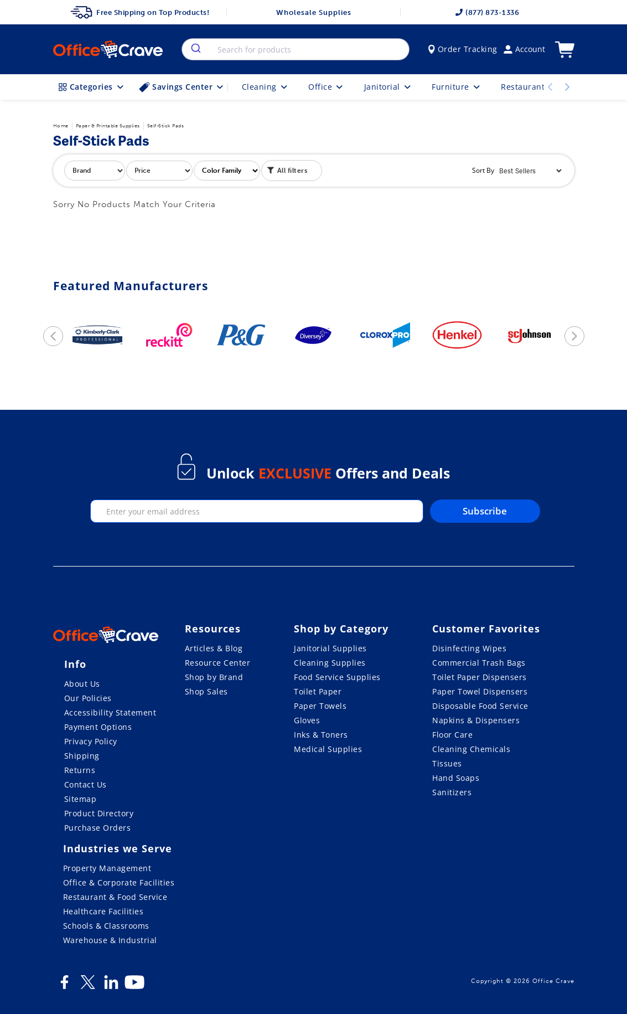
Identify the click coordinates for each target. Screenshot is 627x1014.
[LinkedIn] (111, 986)
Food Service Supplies (337, 677)
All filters (287, 169)
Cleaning (265, 86)
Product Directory (99, 813)
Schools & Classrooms (106, 925)
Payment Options (98, 727)
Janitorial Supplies (330, 648)
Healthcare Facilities (103, 911)
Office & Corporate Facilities (119, 882)
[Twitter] (88, 986)
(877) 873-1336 (487, 12)
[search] (195, 49)
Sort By (483, 170)
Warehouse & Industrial (110, 940)
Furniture (456, 86)
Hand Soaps (455, 778)
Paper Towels (320, 706)
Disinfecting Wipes (469, 648)
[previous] (53, 336)
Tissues (447, 763)
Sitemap (80, 799)
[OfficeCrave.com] (105, 636)
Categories (92, 86)
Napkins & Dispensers (476, 720)
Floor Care (452, 734)
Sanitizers (451, 792)
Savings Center (182, 86)
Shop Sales (206, 691)
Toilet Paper (317, 691)
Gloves (307, 720)
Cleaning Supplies (330, 662)
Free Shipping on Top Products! (139, 12)
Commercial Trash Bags (479, 662)
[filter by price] (159, 171)
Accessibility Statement (110, 712)
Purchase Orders (97, 827)
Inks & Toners (321, 734)
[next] (574, 336)
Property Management (107, 868)
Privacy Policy (90, 741)
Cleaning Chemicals (471, 749)
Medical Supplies (328, 749)
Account (524, 49)
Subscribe (485, 511)
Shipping (82, 755)
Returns (80, 770)
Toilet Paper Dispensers (479, 677)
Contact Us (85, 784)
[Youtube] (134, 986)
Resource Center (218, 662)
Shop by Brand (214, 677)
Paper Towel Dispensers (479, 691)
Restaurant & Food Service (115, 897)
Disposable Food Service (480, 706)
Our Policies (88, 698)
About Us (82, 683)
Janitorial (388, 86)
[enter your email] (256, 511)
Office (326, 86)
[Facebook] (64, 986)
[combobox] (295, 49)
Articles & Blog (214, 648)
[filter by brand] (94, 171)
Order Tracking (463, 49)
